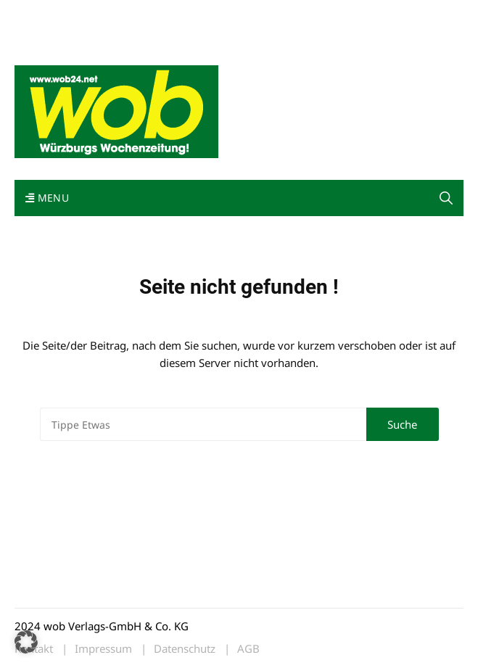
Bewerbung (96, 31)
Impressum (39, 31)
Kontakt (179, 13)
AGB (248, 648)
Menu (47, 198)
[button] (26, 642)
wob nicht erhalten (114, 13)
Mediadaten (41, 13)
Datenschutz (184, 648)
